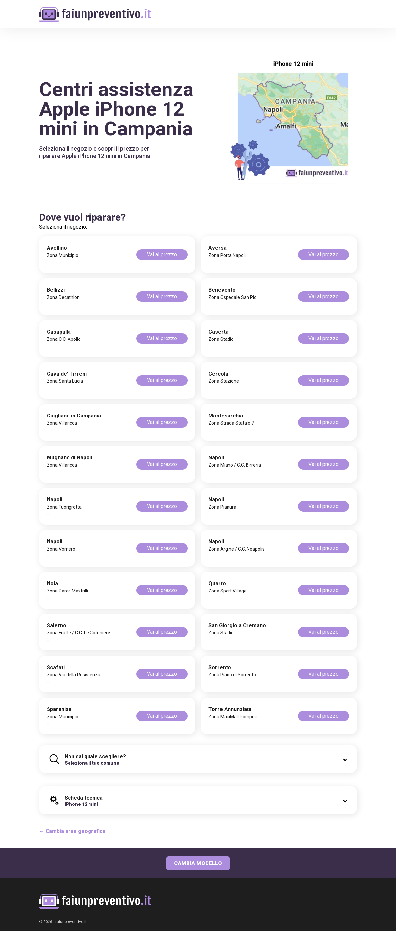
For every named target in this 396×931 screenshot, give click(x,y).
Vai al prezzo (162, 254)
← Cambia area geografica (72, 831)
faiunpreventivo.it (71, 922)
